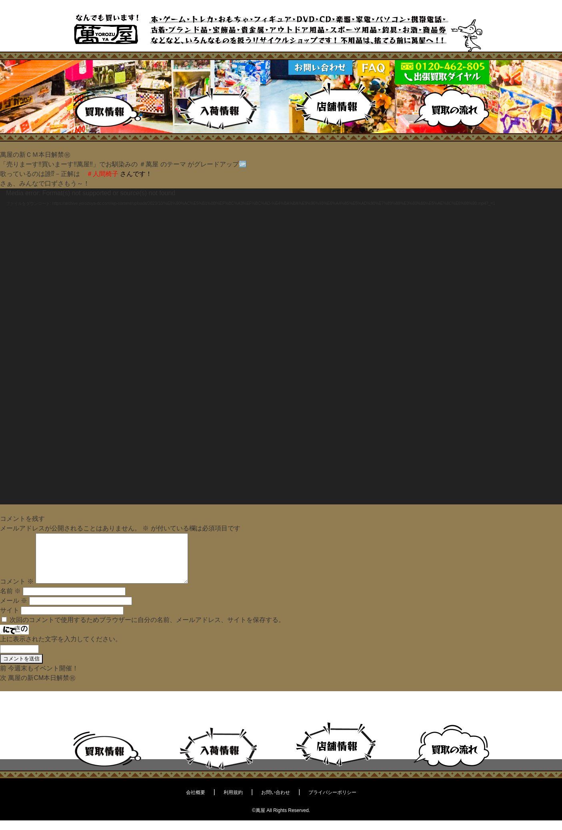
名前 (10, 600)
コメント (17, 591)
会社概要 (195, 802)
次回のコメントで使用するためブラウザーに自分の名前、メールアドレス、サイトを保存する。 (147, 629)
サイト (9, 619)
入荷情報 (218, 108)
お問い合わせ (275, 802)
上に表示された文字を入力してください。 (61, 648)
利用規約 (233, 802)
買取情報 (107, 109)
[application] (281, 346)
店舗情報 (335, 105)
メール (13, 610)
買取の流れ (451, 106)
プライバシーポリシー (332, 802)
